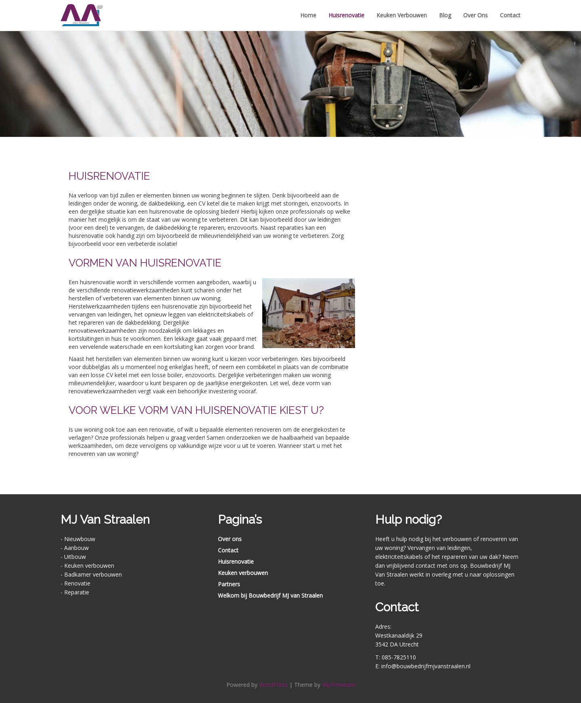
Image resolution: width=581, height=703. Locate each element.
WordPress (273, 684)
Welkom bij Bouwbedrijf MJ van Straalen (270, 595)
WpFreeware (338, 684)
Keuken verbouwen (401, 15)
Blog (445, 15)
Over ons (475, 15)
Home (308, 15)
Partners (229, 584)
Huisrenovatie (346, 15)
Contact (510, 15)
